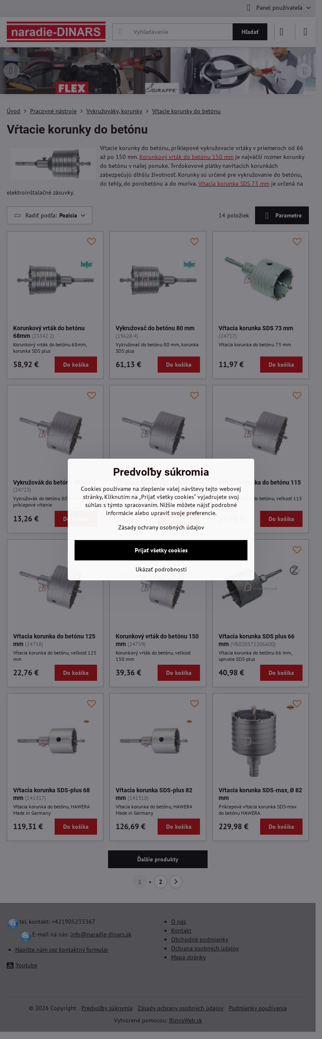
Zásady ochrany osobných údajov (161, 527)
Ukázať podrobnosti (161, 569)
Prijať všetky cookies (161, 550)
